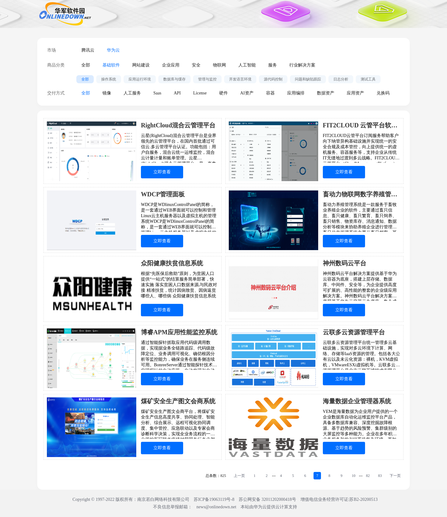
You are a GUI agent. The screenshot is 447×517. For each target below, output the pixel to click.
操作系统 (108, 79)
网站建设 (141, 65)
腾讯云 (87, 50)
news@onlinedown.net (216, 507)
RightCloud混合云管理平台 (178, 125)
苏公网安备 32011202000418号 (268, 499)
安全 (196, 65)
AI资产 (247, 93)
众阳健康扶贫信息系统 (172, 263)
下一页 (395, 476)
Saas (157, 93)
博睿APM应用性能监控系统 (179, 332)
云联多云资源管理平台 (354, 332)
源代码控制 (273, 79)
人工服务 (132, 93)
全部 (85, 65)
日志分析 (340, 79)
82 (368, 476)
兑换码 (383, 93)
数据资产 (325, 93)
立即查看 (162, 172)
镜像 (106, 93)
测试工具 (368, 79)
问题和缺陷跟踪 (308, 79)
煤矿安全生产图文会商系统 (178, 401)
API (177, 93)
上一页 (239, 476)
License (200, 93)
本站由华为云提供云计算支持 (269, 507)
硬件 (223, 93)
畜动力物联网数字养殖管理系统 (361, 194)
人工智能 (247, 65)
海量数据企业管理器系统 (357, 401)
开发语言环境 (240, 79)
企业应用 (170, 65)
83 (380, 476)
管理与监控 (207, 79)
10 (353, 476)
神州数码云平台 (344, 263)
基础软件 (111, 65)
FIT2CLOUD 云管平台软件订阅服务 (361, 125)
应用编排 (296, 93)
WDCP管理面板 (163, 194)
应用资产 (355, 93)
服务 (272, 65)
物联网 (219, 65)
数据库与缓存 (174, 79)
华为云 (113, 50)
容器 (270, 93)
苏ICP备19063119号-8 (214, 499)
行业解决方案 (302, 65)
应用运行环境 (140, 79)
